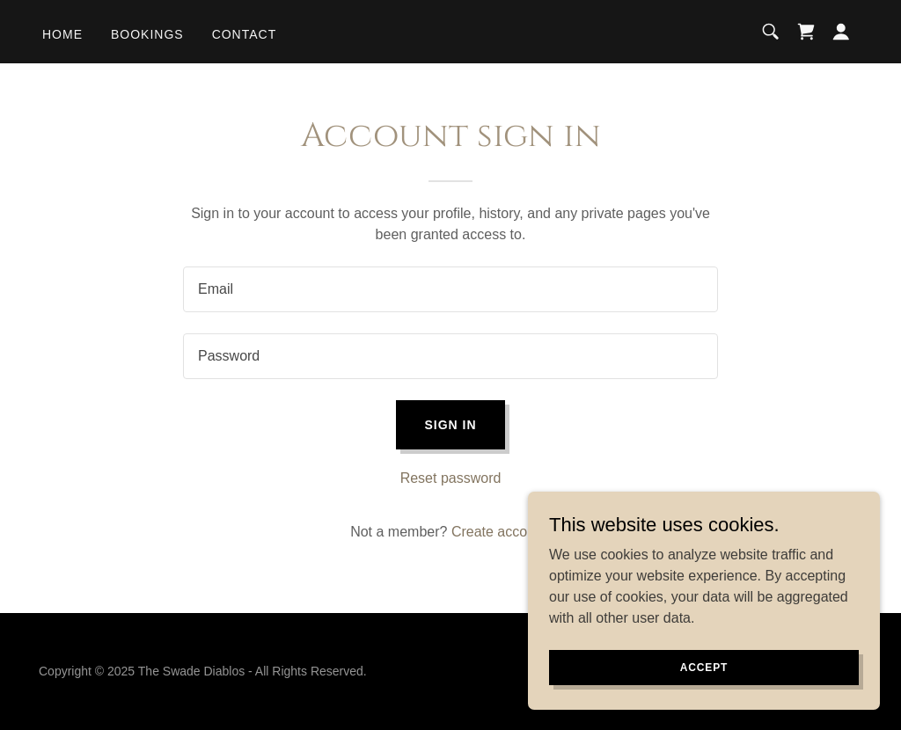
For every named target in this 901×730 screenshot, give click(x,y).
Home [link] (62, 34)
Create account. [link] (501, 531)
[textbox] (450, 289)
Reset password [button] (451, 478)
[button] (841, 31)
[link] (806, 31)
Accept (704, 667)
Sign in (450, 425)
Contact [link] (244, 34)
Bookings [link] (147, 34)
